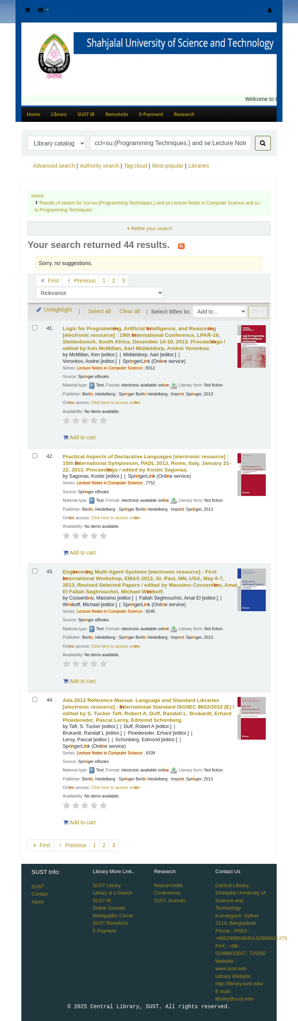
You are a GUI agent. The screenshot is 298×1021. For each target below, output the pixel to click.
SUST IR (86, 114)
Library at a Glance (112, 893)
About (37, 902)
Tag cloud (135, 166)
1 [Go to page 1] (104, 280)
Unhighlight (53, 310)
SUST (37, 886)
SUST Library (107, 885)
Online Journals (109, 908)
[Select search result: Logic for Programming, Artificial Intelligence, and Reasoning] (34, 327)
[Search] (263, 143)
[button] (27, 10)
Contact (39, 894)
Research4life (168, 885)
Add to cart (79, 437)
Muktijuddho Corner (113, 916)
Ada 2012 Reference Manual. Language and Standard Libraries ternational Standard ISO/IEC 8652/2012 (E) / (148, 710)
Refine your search (151, 228)
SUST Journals (169, 900)
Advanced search (54, 166)
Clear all (130, 311)
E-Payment (151, 114)
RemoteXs (117, 114)
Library (59, 114)
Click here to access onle (115, 402)
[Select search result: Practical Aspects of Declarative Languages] (34, 455)
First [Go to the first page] (49, 280)
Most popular (168, 166)
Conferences (167, 893)
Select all (99, 311)
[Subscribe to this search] (181, 245)
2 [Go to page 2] (113, 280)
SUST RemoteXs (110, 923)
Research (184, 114)
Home (33, 114)
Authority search (99, 166)
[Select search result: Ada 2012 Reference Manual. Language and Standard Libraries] (34, 699)
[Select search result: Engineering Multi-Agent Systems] (34, 571)
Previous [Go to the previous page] (80, 280)
